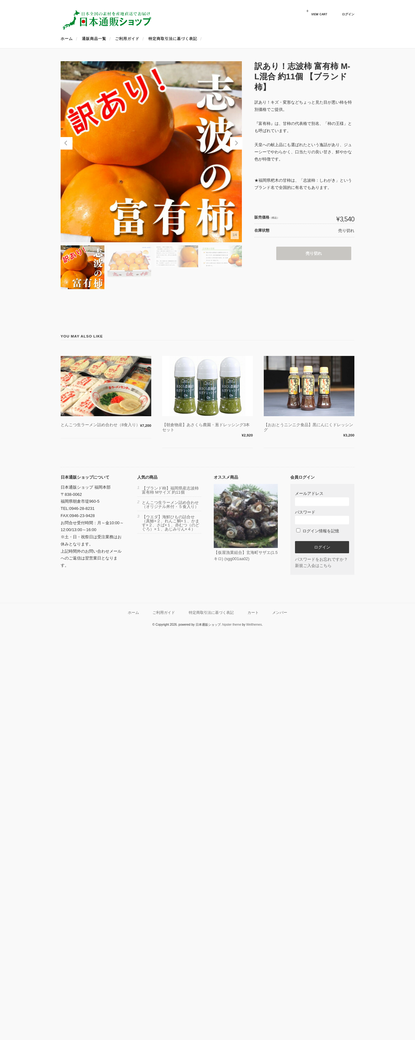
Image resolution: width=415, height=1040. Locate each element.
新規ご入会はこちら (313, 565)
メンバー (279, 612)
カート (253, 612)
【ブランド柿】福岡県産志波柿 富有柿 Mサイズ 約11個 (170, 490)
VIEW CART (317, 12)
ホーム (67, 38)
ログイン (348, 14)
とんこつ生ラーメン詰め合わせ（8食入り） (100, 424)
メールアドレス (322, 498)
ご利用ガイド (127, 38)
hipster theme (231, 624)
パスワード (322, 517)
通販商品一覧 (94, 38)
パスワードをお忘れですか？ (321, 559)
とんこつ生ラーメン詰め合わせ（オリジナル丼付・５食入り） (170, 504)
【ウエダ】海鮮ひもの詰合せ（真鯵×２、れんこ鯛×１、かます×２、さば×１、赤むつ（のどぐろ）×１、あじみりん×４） (170, 523)
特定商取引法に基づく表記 (172, 38)
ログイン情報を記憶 (317, 531)
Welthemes (254, 624)
